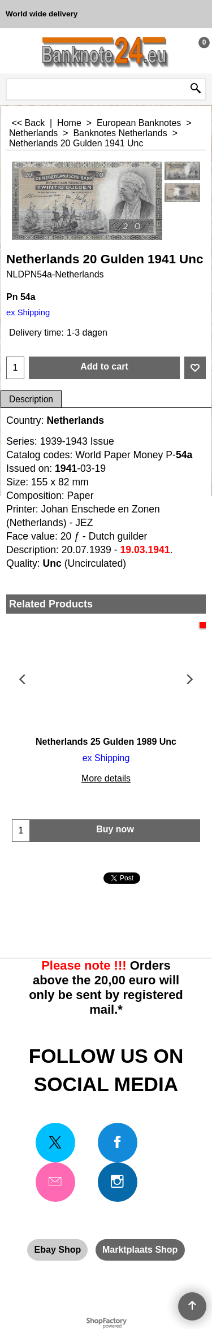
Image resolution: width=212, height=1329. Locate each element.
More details (106, 778)
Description (31, 399)
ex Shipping (28, 312)
